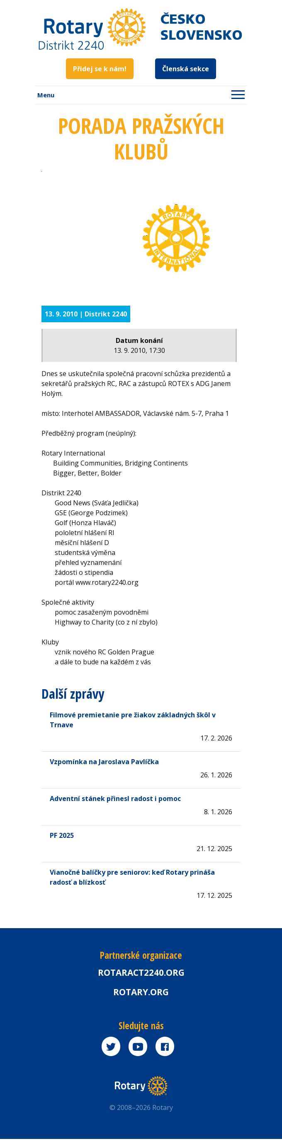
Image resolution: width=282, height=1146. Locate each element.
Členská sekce (185, 68)
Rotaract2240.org (141, 972)
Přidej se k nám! (99, 68)
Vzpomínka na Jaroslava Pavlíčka (104, 761)
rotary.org (141, 992)
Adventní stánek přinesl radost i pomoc (115, 798)
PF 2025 (62, 835)
